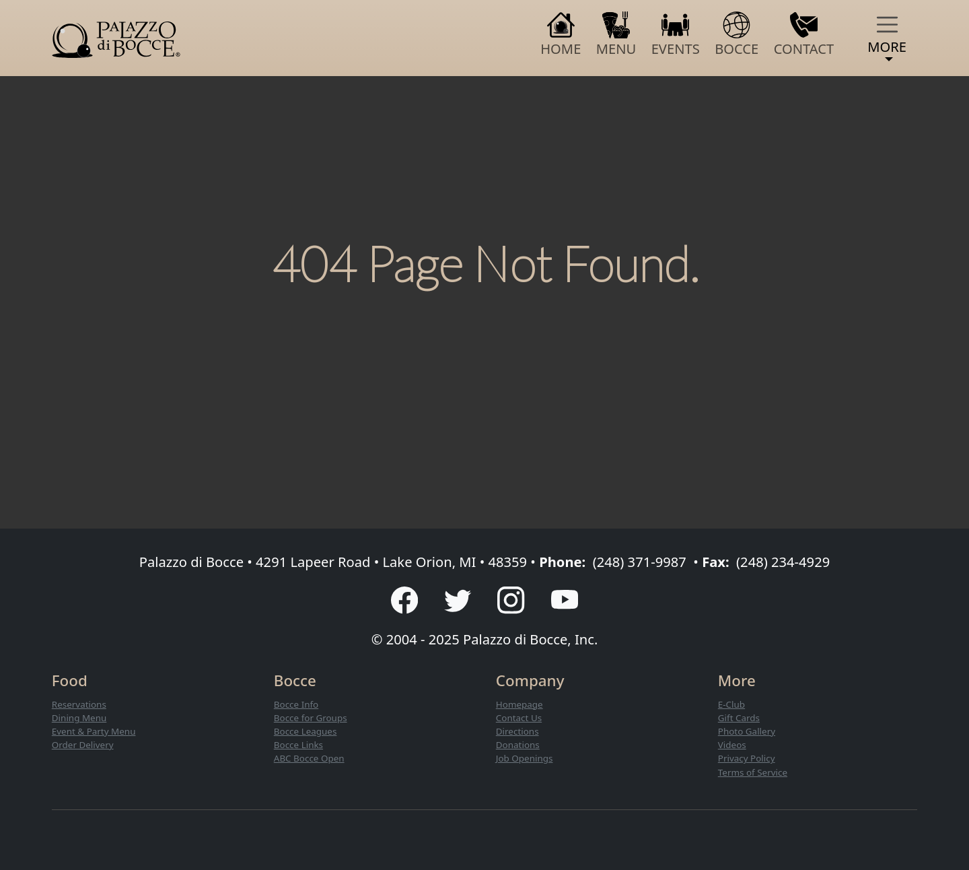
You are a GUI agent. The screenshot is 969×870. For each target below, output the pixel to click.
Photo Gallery (746, 731)
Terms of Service (752, 772)
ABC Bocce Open (309, 758)
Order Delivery (83, 745)
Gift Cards (739, 718)
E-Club (731, 704)
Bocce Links (298, 745)
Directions (517, 731)
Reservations (79, 704)
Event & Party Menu (94, 731)
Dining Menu (79, 718)
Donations (518, 745)
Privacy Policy (746, 758)
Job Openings (524, 758)
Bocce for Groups (310, 718)
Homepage (519, 704)
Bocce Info (296, 704)
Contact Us (519, 718)
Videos (732, 745)
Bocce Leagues (305, 731)
